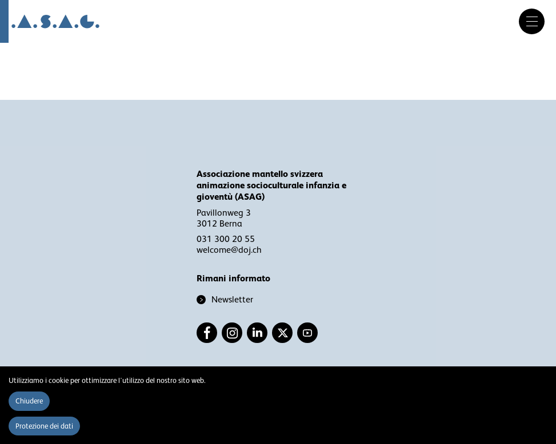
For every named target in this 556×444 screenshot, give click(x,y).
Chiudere (29, 401)
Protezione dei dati (44, 426)
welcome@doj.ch (229, 250)
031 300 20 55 (226, 239)
